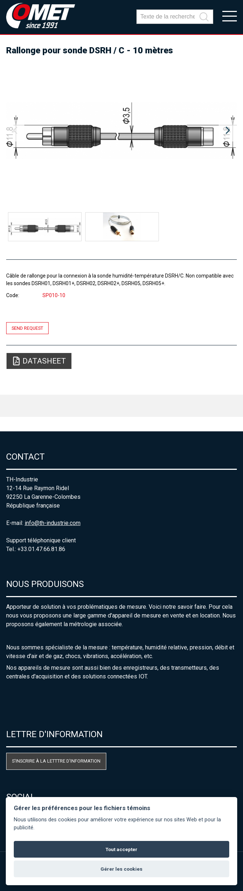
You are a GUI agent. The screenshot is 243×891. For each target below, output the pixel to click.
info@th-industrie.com (53, 523)
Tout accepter (121, 849)
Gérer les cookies (121, 869)
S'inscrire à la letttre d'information (56, 761)
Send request (27, 328)
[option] (121, 130)
